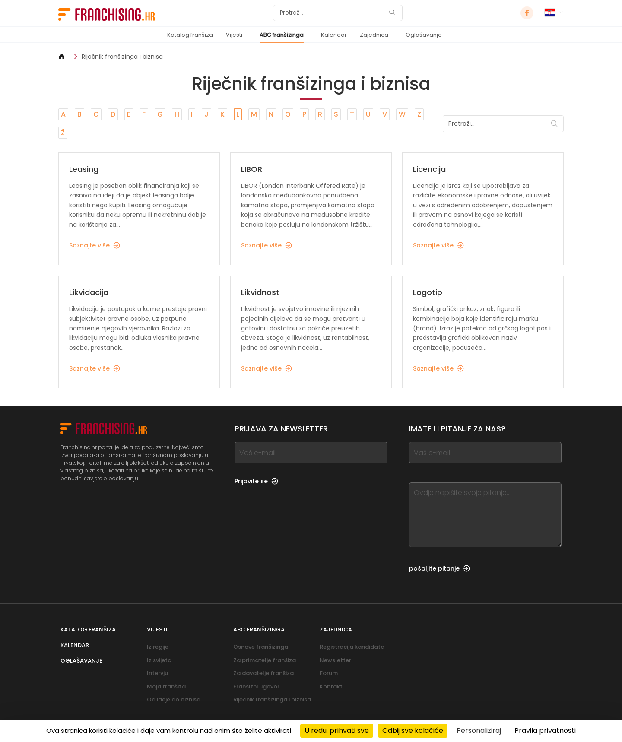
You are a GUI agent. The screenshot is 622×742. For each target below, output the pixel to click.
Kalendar (334, 35)
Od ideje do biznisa (173, 699)
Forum (329, 673)
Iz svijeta (159, 660)
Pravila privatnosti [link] (545, 731)
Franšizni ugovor (256, 686)
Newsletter (335, 660)
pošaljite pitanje (439, 568)
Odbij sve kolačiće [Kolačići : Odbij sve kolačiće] (412, 731)
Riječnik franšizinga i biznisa (122, 56)
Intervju (157, 673)
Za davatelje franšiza (263, 673)
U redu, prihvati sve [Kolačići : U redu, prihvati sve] (337, 731)
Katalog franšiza (190, 35)
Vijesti (234, 35)
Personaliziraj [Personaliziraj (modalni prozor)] (479, 731)
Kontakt (331, 686)
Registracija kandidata (352, 647)
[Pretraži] (332, 12)
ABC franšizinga (282, 35)
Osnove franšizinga (260, 647)
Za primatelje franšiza (264, 660)
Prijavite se (256, 481)
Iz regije (157, 647)
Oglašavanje (424, 35)
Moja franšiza (166, 686)
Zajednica (374, 35)
